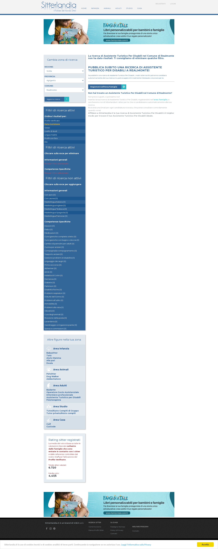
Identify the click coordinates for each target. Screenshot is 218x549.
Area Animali (61, 369)
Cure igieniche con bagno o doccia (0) (61, 240)
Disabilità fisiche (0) (53, 289)
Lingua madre (50, 135)
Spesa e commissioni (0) (55, 328)
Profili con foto (51, 138)
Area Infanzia (61, 348)
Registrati (161, 4)
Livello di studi (50, 131)
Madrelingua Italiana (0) (54, 202)
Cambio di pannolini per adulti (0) (59, 244)
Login (173, 4)
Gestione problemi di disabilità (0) (59, 258)
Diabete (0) (49, 282)
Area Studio (60, 406)
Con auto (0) (50, 195)
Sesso (47, 128)
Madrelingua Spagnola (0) (56, 212)
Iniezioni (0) (49, 226)
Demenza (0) (50, 279)
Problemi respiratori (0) (54, 293)
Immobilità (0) (50, 304)
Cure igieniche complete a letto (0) (60, 236)
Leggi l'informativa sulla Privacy (136, 544)
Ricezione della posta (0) (55, 318)
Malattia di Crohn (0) (53, 275)
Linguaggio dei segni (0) (55, 261)
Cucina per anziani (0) (54, 247)
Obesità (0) (49, 311)
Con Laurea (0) (51, 198)
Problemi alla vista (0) (54, 307)
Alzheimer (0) (50, 268)
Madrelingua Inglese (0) (55, 205)
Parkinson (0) (50, 286)
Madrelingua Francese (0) (55, 216)
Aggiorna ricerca (58, 99)
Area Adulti (60, 385)
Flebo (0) (48, 229)
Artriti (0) (48, 272)
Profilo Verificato (52, 121)
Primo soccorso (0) (52, 265)
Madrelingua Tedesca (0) (55, 209)
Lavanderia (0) (50, 321)
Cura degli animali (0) (53, 314)
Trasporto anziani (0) (53, 254)
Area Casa (59, 420)
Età (45, 142)
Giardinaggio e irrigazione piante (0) (60, 325)
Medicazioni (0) (51, 233)
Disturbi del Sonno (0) (54, 297)
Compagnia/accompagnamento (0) (60, 251)
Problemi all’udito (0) (53, 300)
